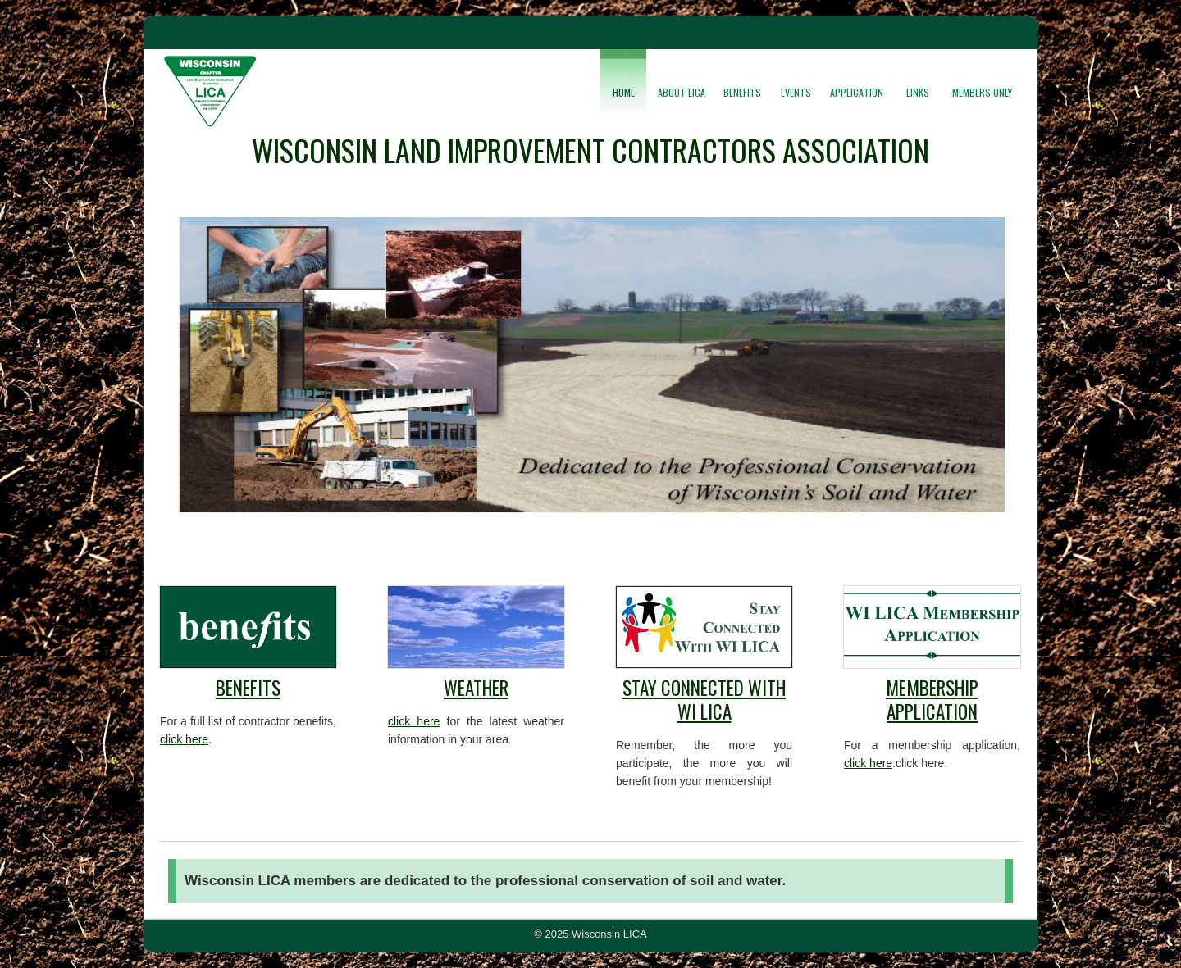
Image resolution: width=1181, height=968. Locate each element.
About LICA (681, 92)
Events (796, 92)
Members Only (982, 92)
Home (624, 92)
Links (917, 92)
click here (184, 739)
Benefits (742, 92)
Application (856, 92)
